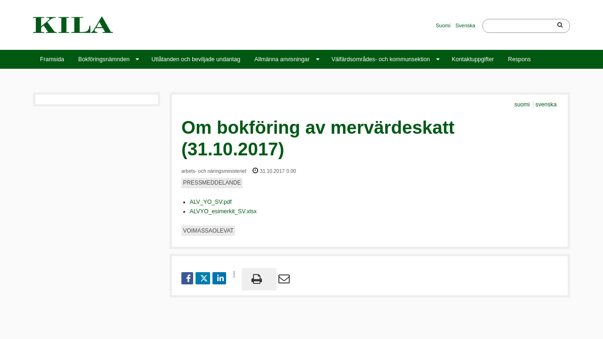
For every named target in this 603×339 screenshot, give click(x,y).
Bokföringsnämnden (104, 59)
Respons (519, 59)
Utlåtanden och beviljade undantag (195, 59)
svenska (546, 104)
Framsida (52, 59)
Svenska (465, 25)
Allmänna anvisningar (282, 59)
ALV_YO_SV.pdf (211, 202)
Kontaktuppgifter (473, 59)
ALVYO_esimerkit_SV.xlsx (223, 211)
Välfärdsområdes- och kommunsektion (381, 59)
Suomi (443, 25)
